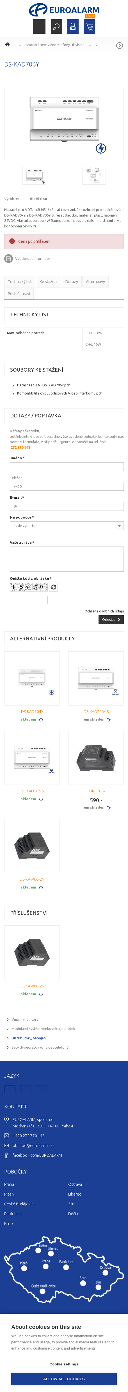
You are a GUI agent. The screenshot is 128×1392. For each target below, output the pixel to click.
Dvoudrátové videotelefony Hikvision (55, 45)
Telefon (16, 478)
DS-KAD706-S (32, 791)
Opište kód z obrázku (29, 578)
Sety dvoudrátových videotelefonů (40, 1047)
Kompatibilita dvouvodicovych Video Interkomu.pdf (59, 393)
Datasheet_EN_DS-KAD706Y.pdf (43, 385)
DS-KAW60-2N (32, 879)
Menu (39, 26)
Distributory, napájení (29, 1038)
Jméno (16, 458)
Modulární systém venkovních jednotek (43, 1028)
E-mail (16, 497)
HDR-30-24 (96, 791)
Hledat (56, 26)
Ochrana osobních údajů (104, 611)
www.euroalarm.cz (8, 45)
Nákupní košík (89, 26)
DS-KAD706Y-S (96, 711)
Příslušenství (19, 293)
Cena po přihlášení (34, 241)
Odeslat (108, 619)
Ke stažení (49, 281)
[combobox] (67, 525)
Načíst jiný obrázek (53, 587)
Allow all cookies (64, 1379)
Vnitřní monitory (25, 1019)
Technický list (20, 281)
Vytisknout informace (32, 258)
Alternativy (95, 281)
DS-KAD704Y (32, 711)
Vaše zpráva (21, 542)
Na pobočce (20, 517)
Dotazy (71, 281)
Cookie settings (64, 1364)
